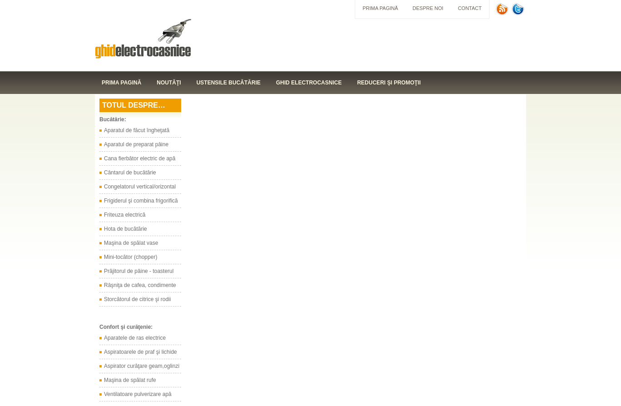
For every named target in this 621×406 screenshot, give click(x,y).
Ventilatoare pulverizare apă (138, 394)
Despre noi (428, 8)
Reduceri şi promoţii (389, 82)
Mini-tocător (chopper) (130, 257)
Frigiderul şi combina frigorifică (141, 201)
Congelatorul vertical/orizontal (140, 186)
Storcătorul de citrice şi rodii (137, 299)
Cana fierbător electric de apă (139, 158)
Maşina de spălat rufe (130, 380)
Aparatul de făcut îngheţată (136, 130)
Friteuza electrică (124, 215)
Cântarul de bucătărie (130, 172)
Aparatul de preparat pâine (136, 144)
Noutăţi (169, 82)
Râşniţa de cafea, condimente (140, 285)
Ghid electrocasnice (309, 82)
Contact (470, 8)
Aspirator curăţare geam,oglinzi (141, 366)
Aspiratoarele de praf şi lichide (140, 352)
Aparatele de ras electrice (135, 338)
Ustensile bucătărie (229, 82)
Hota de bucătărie (125, 229)
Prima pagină (380, 8)
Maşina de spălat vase (131, 243)
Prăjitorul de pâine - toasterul (138, 271)
